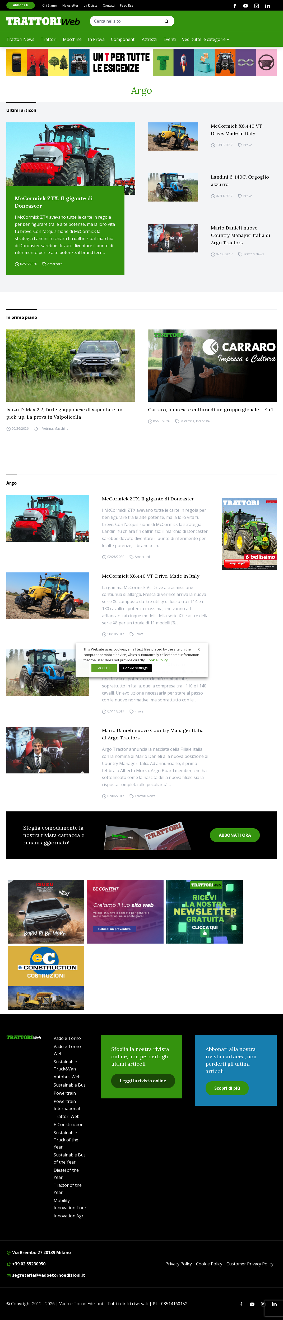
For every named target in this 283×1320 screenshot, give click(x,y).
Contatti (109, 5)
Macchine (72, 39)
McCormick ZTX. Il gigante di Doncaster (54, 202)
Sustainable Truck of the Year (66, 1140)
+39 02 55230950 (25, 1264)
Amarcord (55, 264)
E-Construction (68, 1124)
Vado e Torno (67, 1038)
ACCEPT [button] (104, 668)
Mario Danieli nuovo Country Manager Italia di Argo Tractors (240, 235)
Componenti (123, 39)
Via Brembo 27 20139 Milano (38, 1252)
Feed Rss (126, 5)
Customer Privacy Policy (249, 1264)
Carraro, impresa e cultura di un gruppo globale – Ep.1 (210, 409)
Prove (247, 145)
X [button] (199, 649)
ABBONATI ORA (235, 835)
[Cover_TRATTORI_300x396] (249, 534)
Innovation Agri (69, 1216)
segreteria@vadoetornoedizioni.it (45, 1275)
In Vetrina (46, 428)
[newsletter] (204, 912)
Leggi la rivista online (143, 1081)
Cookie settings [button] (135, 668)
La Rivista (91, 5)
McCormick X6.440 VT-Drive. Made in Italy (237, 129)
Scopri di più (227, 1088)
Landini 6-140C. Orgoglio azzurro (240, 180)
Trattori (49, 39)
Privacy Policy (178, 1264)
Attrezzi (149, 39)
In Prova (96, 39)
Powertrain (65, 1093)
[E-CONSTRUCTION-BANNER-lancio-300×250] (46, 978)
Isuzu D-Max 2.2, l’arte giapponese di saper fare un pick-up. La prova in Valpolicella (64, 413)
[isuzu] (46, 912)
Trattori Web (67, 1116)
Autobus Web (67, 1077)
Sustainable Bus (70, 1085)
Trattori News (20, 39)
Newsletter (70, 5)
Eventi (170, 39)
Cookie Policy (209, 1264)
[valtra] (141, 62)
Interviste (203, 421)
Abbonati (20, 5)
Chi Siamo (49, 5)
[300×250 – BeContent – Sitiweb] (125, 912)
